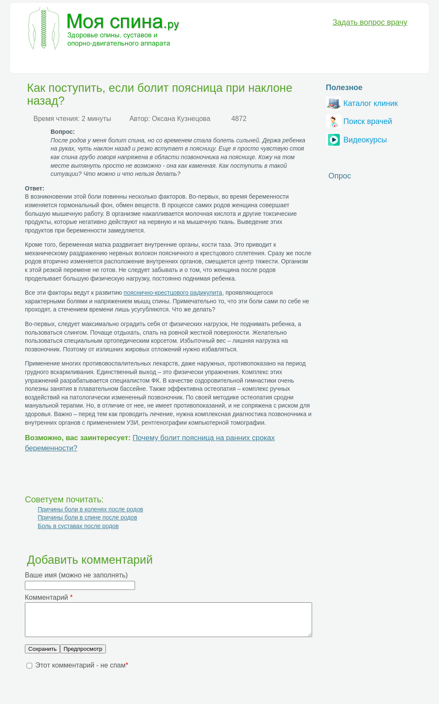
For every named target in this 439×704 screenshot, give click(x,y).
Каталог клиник (362, 102)
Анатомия (218, 63)
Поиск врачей (359, 120)
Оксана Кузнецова (181, 118)
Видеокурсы (356, 139)
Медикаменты (170, 63)
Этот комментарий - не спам (81, 671)
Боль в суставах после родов (78, 526)
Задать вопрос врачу (370, 22)
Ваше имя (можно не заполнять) (76, 575)
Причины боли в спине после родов (87, 517)
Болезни (37, 63)
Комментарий (48, 597)
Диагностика (81, 63)
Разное (255, 63)
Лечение (125, 63)
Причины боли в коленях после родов (90, 509)
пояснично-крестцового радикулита (172, 292)
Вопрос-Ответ (298, 63)
